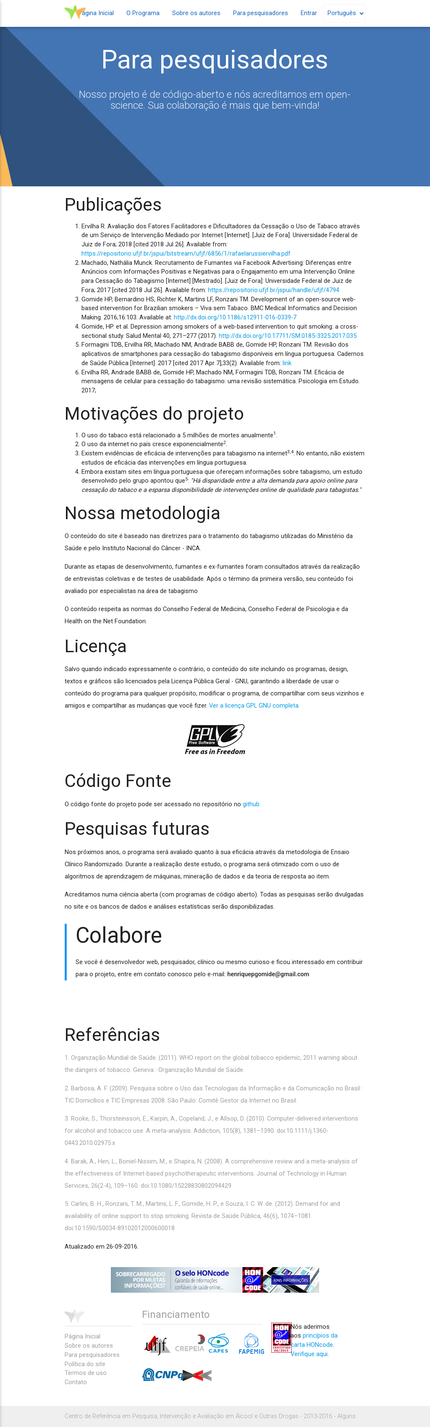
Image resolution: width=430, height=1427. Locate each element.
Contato (76, 1382)
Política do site (85, 1364)
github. (252, 804)
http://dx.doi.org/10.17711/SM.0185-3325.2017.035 (288, 336)
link (287, 363)
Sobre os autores (196, 13)
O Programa (143, 13)
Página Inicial (96, 13)
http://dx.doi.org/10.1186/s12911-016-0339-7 (235, 317)
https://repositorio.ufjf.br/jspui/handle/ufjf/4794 (273, 290)
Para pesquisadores (260, 13)
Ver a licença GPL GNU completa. (254, 705)
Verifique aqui (309, 1354)
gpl (215, 739)
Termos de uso (86, 1373)
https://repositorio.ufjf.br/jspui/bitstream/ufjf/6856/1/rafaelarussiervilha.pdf (186, 253)
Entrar (309, 13)
